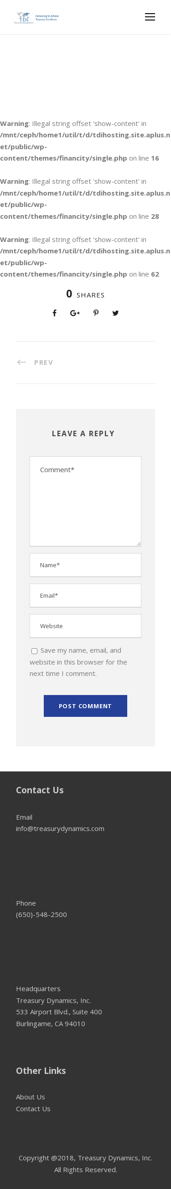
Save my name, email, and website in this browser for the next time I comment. (78, 661)
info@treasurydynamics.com (60, 828)
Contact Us (33, 1108)
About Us (30, 1096)
